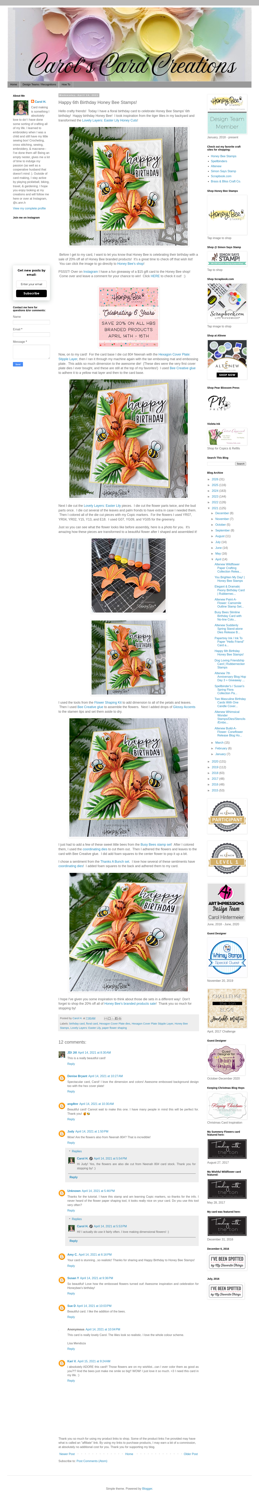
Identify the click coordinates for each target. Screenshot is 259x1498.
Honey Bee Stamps (223, 156)
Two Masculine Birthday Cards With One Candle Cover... (230, 702)
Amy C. (72, 1254)
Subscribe (31, 293)
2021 (215, 508)
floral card (92, 1023)
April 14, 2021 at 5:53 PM (110, 1226)
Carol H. (82, 1158)
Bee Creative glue (183, 368)
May (218, 553)
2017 (215, 778)
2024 (215, 490)
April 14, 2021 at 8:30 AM (94, 1052)
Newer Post (67, 1454)
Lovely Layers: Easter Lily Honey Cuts (109, 120)
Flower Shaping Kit (108, 702)
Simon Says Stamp (223, 171)
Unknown (74, 1190)
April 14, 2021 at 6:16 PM (95, 1254)
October (221, 524)
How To (66, 84)
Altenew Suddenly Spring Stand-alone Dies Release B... (229, 629)
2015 (215, 790)
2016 (215, 784)
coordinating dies (94, 849)
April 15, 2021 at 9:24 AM (94, 1361)
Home (13, 84)
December (222, 513)
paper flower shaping (114, 1027)
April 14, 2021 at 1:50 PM (91, 1131)
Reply (71, 1063)
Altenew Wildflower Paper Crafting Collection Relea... (228, 568)
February (221, 748)
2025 (215, 485)
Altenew (216, 166)
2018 (215, 773)
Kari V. (71, 1361)
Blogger (147, 1488)
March (219, 742)
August (220, 536)
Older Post (191, 1454)
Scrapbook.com (221, 176)
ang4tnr (72, 1103)
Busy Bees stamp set (156, 844)
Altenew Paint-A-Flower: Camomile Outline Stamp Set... (229, 603)
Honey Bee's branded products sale (130, 1003)
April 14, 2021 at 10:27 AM (105, 1076)
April (218, 559)
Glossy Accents (184, 707)
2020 (215, 761)
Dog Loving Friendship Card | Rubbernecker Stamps (230, 664)
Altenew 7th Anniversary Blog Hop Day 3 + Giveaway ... (230, 677)
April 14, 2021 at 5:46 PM (98, 1190)
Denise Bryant (77, 1076)
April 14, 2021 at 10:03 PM (94, 1305)
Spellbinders (219, 161)
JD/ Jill (72, 1052)
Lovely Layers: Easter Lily (102, 506)
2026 (215, 479)
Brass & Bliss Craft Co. (226, 181)
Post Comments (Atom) (92, 1461)
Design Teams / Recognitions (39, 84)
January (221, 754)
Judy (70, 1131)
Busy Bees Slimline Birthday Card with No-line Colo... (228, 616)
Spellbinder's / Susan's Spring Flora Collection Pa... (229, 690)
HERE (155, 276)
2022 (215, 502)
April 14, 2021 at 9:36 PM (96, 1278)
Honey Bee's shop (130, 264)
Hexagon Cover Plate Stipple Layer (152, 1023)
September (223, 530)
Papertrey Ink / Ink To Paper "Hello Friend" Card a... (229, 642)
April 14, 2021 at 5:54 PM (110, 1158)
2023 (215, 496)
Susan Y (73, 1278)
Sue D (71, 1305)
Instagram (90, 271)
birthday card (77, 1023)
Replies (77, 1151)
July (218, 542)
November (222, 519)
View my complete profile (29, 208)
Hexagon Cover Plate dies (114, 1023)
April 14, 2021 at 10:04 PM (102, 1329)
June (219, 547)
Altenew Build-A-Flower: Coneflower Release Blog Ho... (229, 732)
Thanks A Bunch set (114, 861)
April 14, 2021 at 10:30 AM (96, 1103)
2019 (215, 767)
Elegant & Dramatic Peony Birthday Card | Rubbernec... (230, 590)
